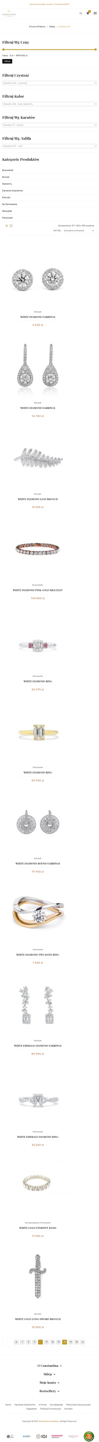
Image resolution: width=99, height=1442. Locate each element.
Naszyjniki (7, 211)
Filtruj (7, 61)
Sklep (52, 26)
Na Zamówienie (9, 204)
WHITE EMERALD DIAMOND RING (37, 1136)
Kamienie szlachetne (25, 1405)
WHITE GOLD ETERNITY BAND (37, 1227)
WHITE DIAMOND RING (38, 681)
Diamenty (7, 184)
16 (77, 1342)
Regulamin (32, 1409)
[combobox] (49, 83)
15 (71, 1342)
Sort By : (57, 230)
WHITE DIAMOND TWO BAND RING (37, 954)
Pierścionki (7, 218)
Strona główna (37, 26)
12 (52, 1342)
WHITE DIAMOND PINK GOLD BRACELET (38, 590)
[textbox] (49, 83)
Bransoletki (7, 170)
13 (58, 1342)
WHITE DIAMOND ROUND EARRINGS (38, 863)
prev (16, 1342)
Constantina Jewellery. (48, 1421)
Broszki (5, 177)
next (82, 1342)
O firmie (43, 1405)
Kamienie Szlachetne (12, 190)
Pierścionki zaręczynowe (78, 1405)
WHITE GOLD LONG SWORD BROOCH (38, 1319)
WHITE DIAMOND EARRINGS (37, 316)
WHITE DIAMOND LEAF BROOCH (38, 499)
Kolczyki (6, 197)
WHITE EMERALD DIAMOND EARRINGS (38, 1045)
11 (46, 1342)
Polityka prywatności (50, 1409)
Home (8, 1405)
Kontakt (69, 1409)
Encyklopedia (56, 1405)
